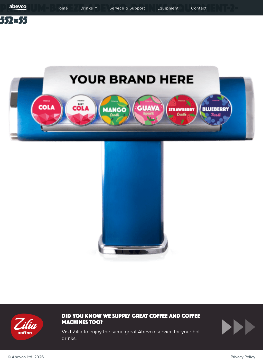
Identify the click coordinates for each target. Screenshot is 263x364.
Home (62, 8)
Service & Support (127, 8)
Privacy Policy (243, 357)
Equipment (168, 8)
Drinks (87, 8)
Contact (199, 8)
